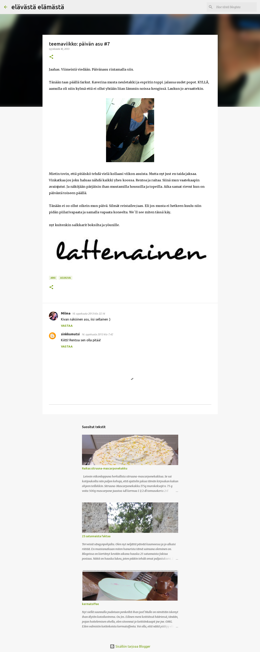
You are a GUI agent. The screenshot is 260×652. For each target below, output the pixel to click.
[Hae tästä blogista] (236, 7)
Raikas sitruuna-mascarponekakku (104, 468)
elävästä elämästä (37, 6)
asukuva (65, 278)
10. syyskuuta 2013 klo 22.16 (88, 313)
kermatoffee (90, 604)
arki (53, 278)
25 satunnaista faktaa (96, 536)
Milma (65, 313)
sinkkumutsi (70, 334)
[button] (51, 57)
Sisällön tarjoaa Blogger (130, 646)
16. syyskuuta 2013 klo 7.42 (97, 334)
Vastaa (67, 325)
